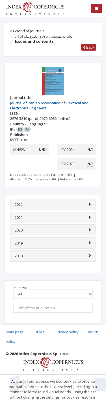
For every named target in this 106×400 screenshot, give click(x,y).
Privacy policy (67, 331)
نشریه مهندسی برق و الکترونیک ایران (43, 36)
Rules (39, 331)
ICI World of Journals (27, 30)
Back (88, 47)
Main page (15, 331)
